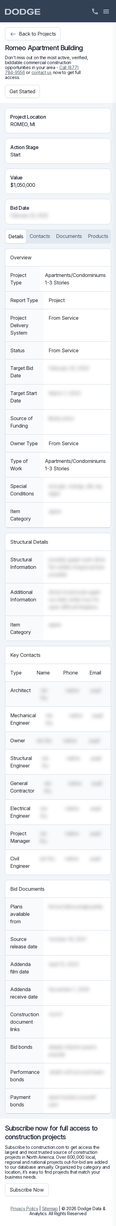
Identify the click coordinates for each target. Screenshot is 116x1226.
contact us (42, 72)
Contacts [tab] (40, 236)
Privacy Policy (24, 1208)
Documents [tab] (69, 236)
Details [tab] (16, 236)
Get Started (22, 91)
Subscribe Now (27, 1190)
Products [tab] (98, 236)
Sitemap (50, 1208)
